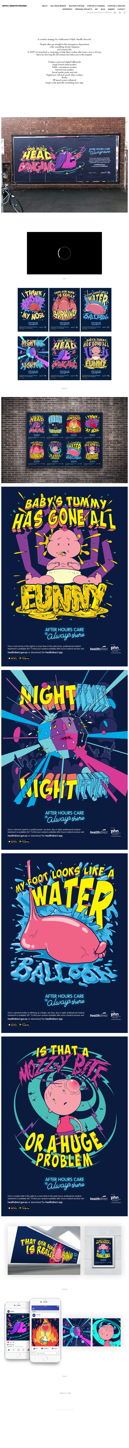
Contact (121, 9)
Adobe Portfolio (69, 1409)
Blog (103, 9)
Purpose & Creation (116, 6)
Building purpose (76, 6)
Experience (67, 9)
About (45, 6)
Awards (111, 9)
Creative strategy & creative (99, 12)
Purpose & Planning (96, 6)
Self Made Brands (58, 6)
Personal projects (83, 9)
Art (96, 9)
